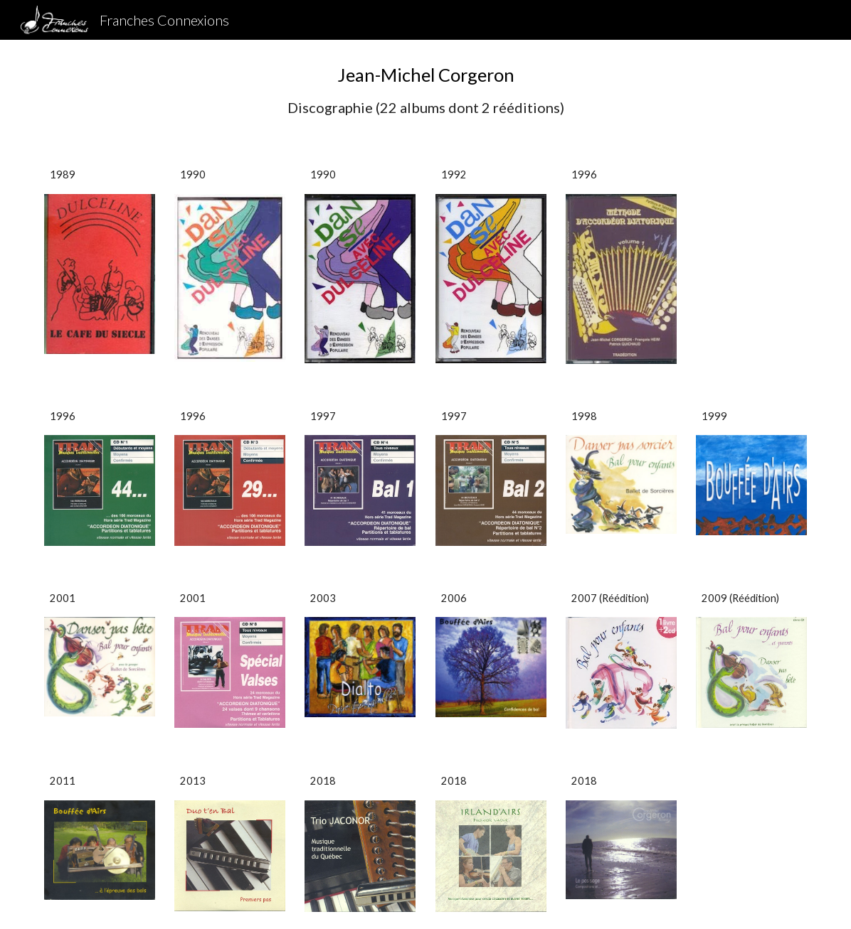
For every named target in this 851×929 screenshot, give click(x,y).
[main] (426, 89)
